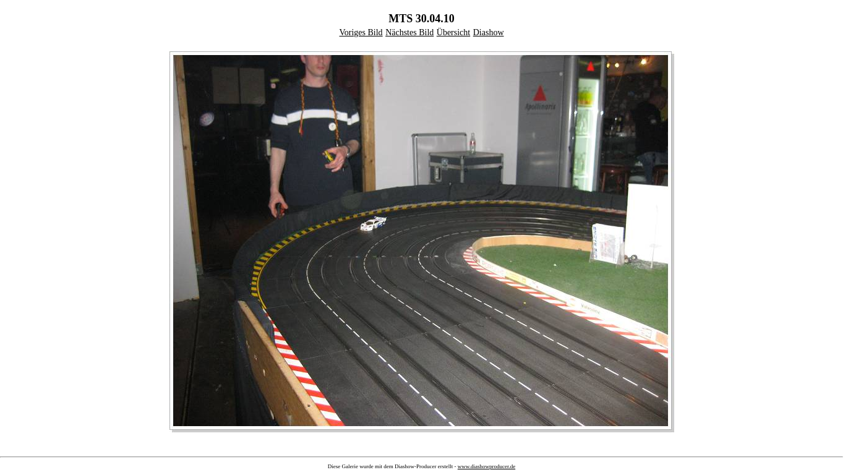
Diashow (488, 32)
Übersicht (453, 32)
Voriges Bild (360, 32)
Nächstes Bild (409, 32)
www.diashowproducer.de (486, 466)
